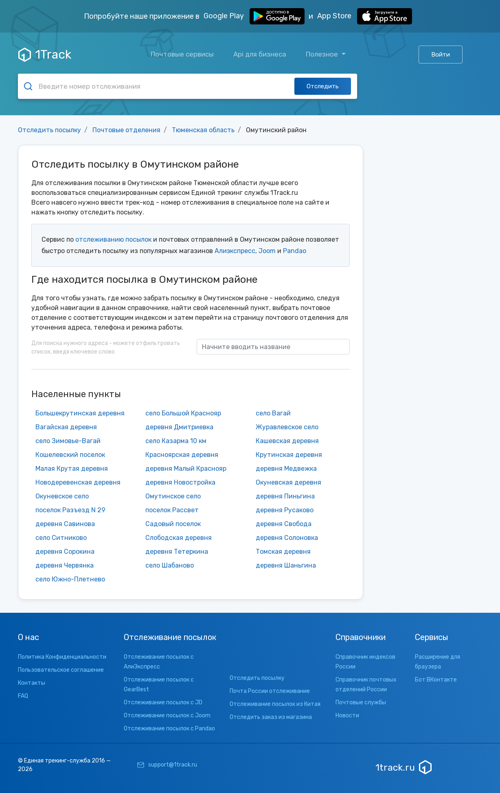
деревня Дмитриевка (179, 427)
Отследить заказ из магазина (271, 717)
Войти (440, 54)
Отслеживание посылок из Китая (275, 704)
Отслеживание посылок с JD (163, 702)
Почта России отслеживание (270, 691)
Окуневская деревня (288, 482)
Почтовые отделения (126, 130)
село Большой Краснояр (183, 413)
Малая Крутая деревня (71, 468)
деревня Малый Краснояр (185, 468)
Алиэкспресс (235, 251)
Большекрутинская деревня (80, 413)
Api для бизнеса (259, 54)
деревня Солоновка (287, 538)
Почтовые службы (361, 702)
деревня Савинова (65, 524)
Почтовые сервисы (182, 54)
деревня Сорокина (64, 551)
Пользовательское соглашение (61, 669)
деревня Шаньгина (286, 565)
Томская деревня (283, 551)
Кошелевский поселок (70, 455)
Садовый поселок (173, 524)
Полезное (323, 54)
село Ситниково (61, 538)
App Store (364, 16)
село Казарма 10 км (175, 441)
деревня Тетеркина (176, 551)
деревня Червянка (64, 565)
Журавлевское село (287, 427)
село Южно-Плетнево (70, 579)
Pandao (294, 251)
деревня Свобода (283, 524)
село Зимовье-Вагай (68, 441)
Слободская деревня (178, 538)
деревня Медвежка (286, 468)
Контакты (31, 682)
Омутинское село (173, 496)
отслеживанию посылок (113, 239)
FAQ (23, 696)
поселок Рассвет (172, 510)
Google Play (254, 16)
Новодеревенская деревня (78, 482)
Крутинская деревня (289, 455)
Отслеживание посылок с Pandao (169, 728)
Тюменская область (203, 130)
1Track (44, 54)
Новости (347, 715)
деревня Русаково (285, 510)
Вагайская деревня (66, 427)
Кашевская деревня (287, 441)
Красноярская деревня (181, 455)
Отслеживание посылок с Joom (167, 715)
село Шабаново (169, 565)
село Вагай (273, 413)
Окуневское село (62, 496)
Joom (267, 251)
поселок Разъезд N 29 (70, 510)
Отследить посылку (49, 130)
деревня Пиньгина (285, 496)
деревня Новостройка (180, 482)
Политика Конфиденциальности (62, 656)
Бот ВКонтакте (436, 679)
